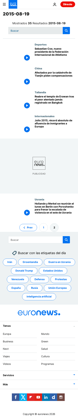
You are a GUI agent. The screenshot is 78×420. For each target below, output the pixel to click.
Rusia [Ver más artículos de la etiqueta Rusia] (34, 287)
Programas (47, 363)
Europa (7, 333)
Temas (7, 325)
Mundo (45, 333)
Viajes (6, 356)
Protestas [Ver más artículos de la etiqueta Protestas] (61, 279)
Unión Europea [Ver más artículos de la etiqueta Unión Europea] (57, 287)
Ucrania (39, 199)
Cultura (45, 356)
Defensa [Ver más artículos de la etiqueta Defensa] (40, 279)
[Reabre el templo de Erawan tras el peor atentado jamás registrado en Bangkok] (55, 102)
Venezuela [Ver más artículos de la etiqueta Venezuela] (17, 279)
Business (8, 341)
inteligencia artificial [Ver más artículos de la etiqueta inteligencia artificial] (39, 296)
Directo (67, 4)
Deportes (41, 44)
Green (44, 341)
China (38, 68)
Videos (7, 363)
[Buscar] (39, 30)
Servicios (8, 375)
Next (6, 348)
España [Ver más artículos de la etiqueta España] (16, 287)
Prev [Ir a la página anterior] (30, 227)
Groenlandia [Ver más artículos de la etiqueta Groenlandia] (30, 261)
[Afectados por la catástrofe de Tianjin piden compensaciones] (55, 78)
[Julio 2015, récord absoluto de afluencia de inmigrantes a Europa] (55, 126)
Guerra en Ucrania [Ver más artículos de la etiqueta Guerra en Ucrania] (59, 261)
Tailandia (40, 92)
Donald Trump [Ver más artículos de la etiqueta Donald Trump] (24, 270)
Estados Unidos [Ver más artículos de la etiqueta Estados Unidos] (53, 270)
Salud (44, 348)
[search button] (66, 30)
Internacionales (44, 116)
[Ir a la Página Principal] (13, 4)
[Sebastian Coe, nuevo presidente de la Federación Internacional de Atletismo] (55, 55)
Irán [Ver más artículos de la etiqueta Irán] (9, 261)
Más (5, 384)
